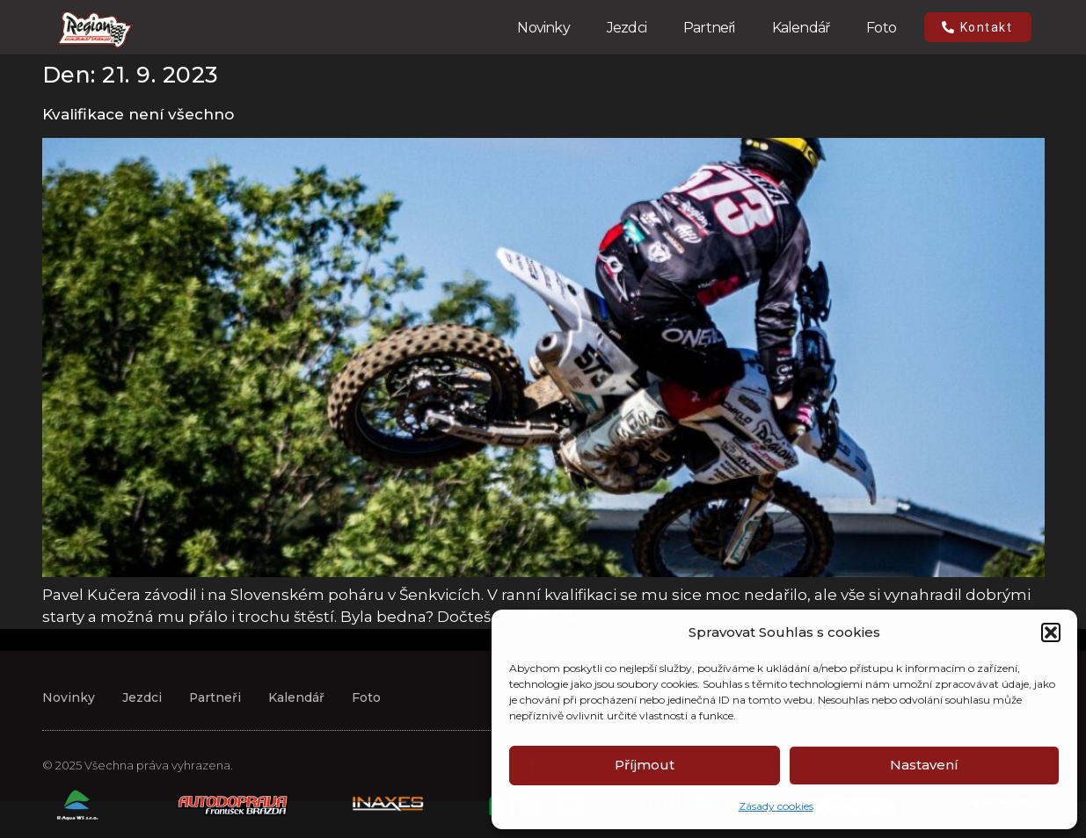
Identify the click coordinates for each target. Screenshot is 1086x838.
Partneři (709, 27)
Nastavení (924, 764)
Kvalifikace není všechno (138, 114)
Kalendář (801, 27)
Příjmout (644, 764)
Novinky (543, 27)
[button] (1051, 632)
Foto (881, 27)
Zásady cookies (776, 806)
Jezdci (626, 27)
